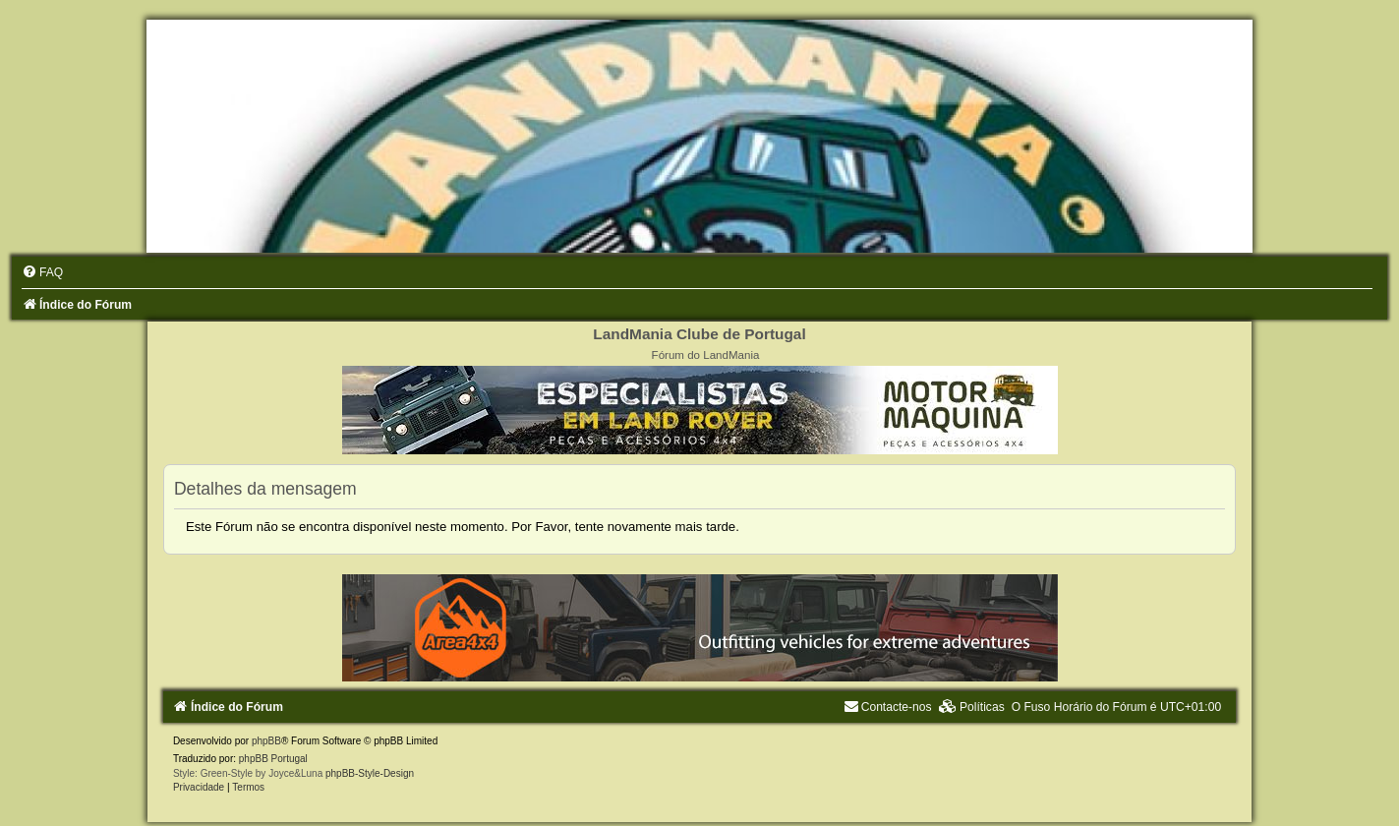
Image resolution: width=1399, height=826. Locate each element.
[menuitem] (42, 272)
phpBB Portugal (273, 758)
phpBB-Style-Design (369, 773)
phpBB (266, 741)
